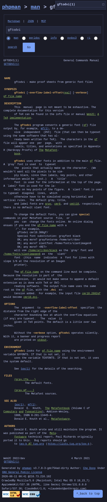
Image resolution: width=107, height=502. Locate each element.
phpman (11, 7)
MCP (43, 21)
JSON (31, 21)
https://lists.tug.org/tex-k (68, 444)
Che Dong (89, 469)
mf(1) (45, 129)
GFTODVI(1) (11, 65)
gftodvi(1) (80, 4)
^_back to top (88, 494)
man (35, 7)
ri (88, 39)
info (54, 39)
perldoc (34, 39)
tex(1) (25, 369)
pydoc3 (72, 39)
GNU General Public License (22, 473)
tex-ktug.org (31, 444)
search (12, 48)
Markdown (14, 21)
